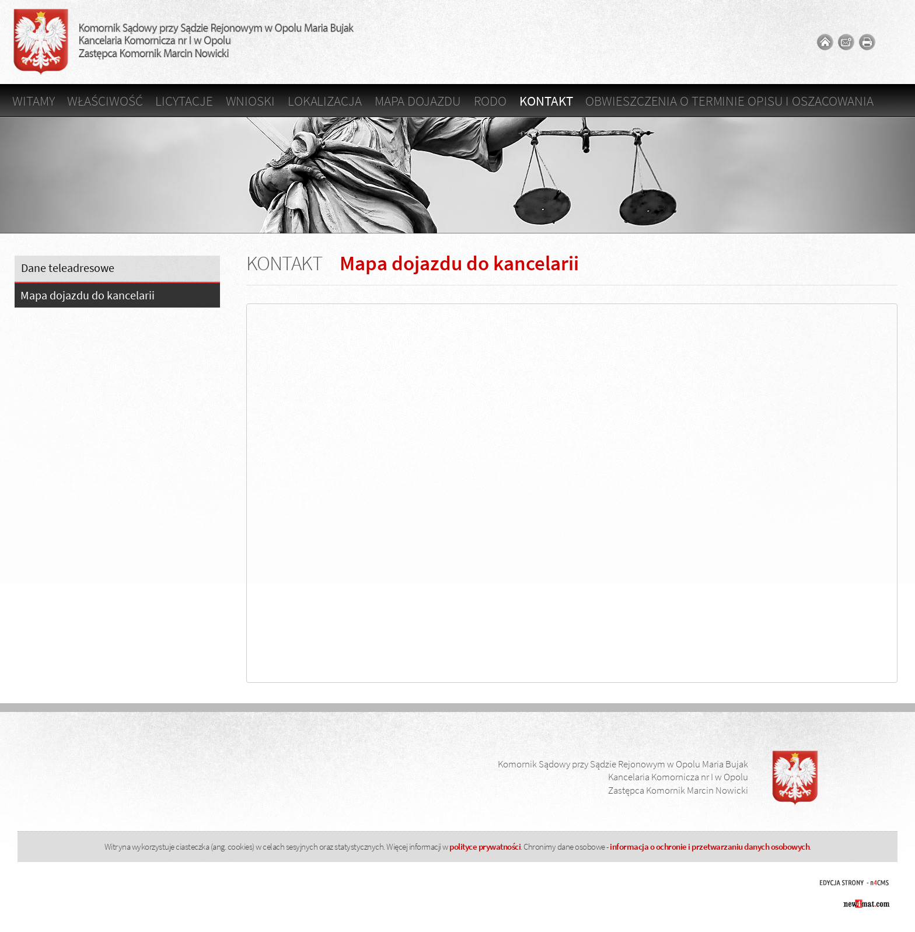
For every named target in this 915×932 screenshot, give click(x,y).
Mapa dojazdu (418, 100)
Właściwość (104, 100)
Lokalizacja (325, 100)
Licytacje (183, 100)
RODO (490, 100)
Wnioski (250, 100)
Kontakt (545, 100)
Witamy (33, 100)
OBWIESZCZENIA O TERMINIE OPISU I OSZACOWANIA (729, 100)
